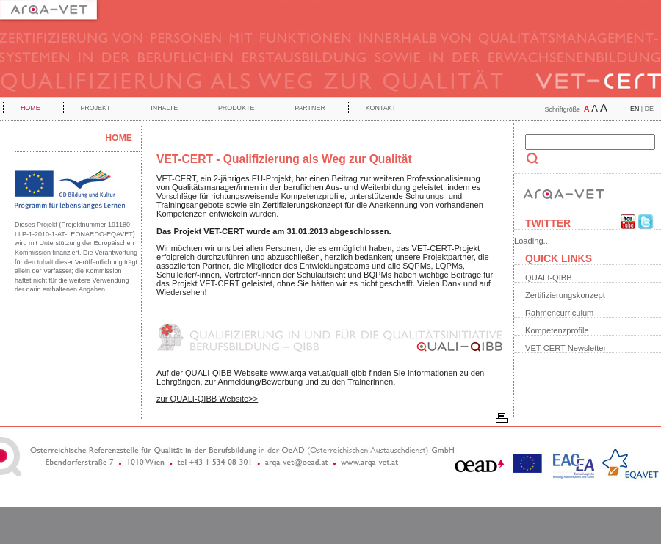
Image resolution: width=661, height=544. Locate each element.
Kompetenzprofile (557, 330)
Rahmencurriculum (559, 312)
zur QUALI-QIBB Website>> (207, 398)
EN (634, 108)
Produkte (236, 108)
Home (30, 108)
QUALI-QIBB (548, 277)
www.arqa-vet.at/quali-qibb (318, 373)
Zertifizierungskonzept (565, 295)
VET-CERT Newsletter (565, 348)
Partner (310, 108)
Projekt (95, 108)
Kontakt (381, 108)
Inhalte (164, 108)
